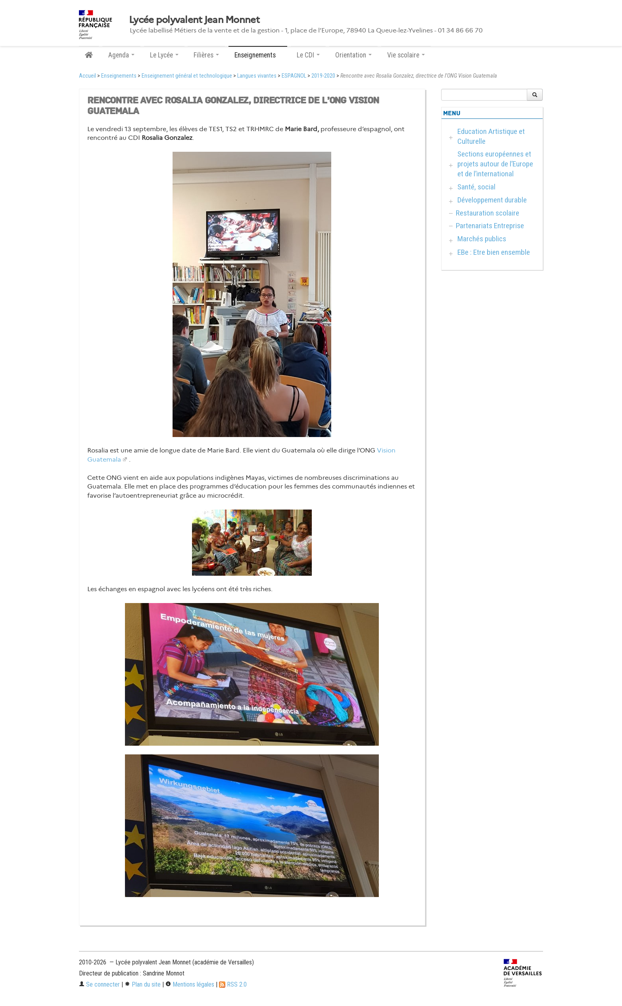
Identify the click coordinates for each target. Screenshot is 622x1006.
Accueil (87, 76)
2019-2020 (323, 76)
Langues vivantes (256, 76)
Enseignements (118, 76)
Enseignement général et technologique (187, 76)
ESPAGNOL (294, 76)
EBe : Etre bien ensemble (493, 252)
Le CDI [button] (308, 55)
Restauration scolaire (487, 213)
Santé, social (476, 186)
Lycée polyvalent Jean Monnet (194, 20)
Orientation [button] (353, 55)
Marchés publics (481, 238)
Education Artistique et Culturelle (491, 136)
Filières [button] (206, 55)
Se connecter (99, 984)
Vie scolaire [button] (406, 55)
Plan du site (143, 984)
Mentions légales (189, 984)
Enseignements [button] (257, 55)
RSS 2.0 (233, 984)
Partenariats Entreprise (490, 225)
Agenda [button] (121, 55)
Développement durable (492, 199)
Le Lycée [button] (164, 55)
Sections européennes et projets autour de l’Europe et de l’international (495, 163)
